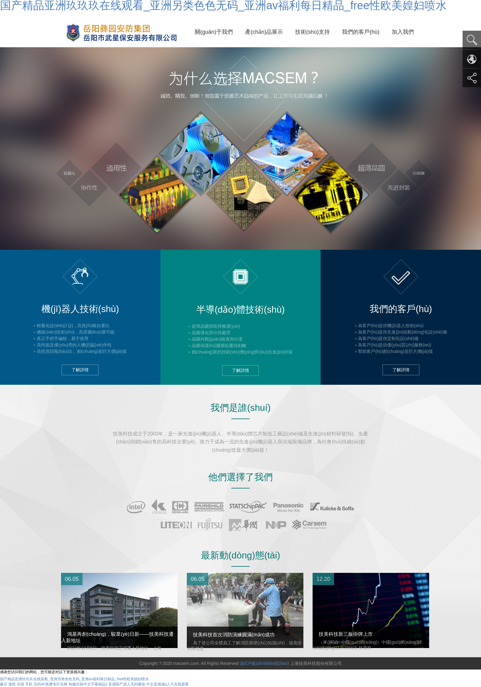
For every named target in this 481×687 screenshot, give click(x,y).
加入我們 (403, 32)
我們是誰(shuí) (240, 408)
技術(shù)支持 (312, 32)
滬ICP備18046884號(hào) (264, 663)
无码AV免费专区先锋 (50, 684)
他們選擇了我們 (240, 477)
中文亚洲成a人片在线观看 (167, 684)
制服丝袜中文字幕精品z (88, 684)
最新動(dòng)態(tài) (240, 555)
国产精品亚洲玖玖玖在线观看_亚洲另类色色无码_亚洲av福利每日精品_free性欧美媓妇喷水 (74, 679)
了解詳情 (80, 369)
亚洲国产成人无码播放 (126, 684)
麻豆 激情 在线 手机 (16, 684)
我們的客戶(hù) (360, 32)
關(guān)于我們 (214, 32)
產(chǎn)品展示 (264, 32)
